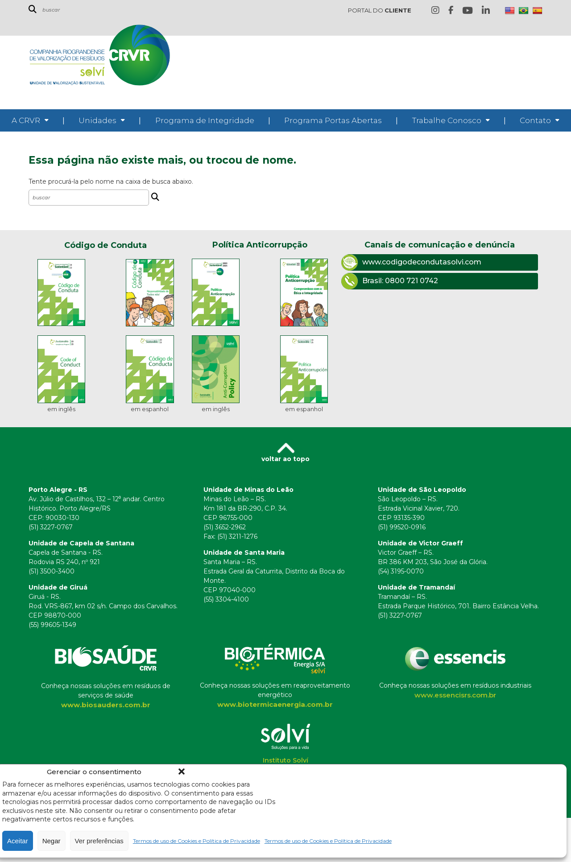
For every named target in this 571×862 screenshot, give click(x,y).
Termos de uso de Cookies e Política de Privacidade (196, 840)
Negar (51, 841)
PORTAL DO (379, 10)
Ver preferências (99, 841)
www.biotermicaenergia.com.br (275, 704)
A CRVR (26, 120)
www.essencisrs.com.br (455, 695)
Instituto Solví (285, 760)
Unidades (97, 120)
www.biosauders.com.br (105, 705)
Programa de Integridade (204, 120)
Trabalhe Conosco (446, 120)
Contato (535, 120)
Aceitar (17, 841)
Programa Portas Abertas (333, 120)
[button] (181, 771)
